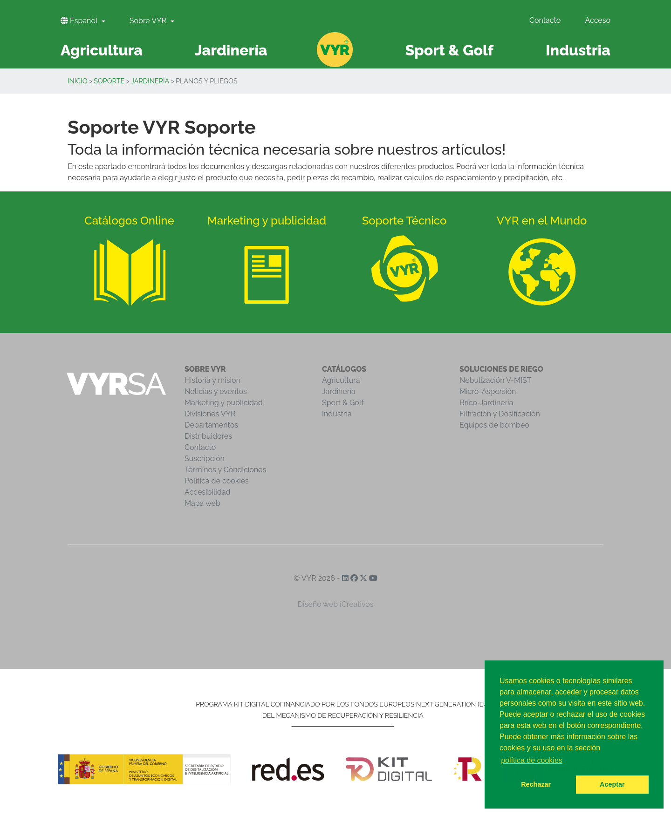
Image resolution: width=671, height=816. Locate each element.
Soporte (109, 81)
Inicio (78, 81)
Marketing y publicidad (224, 402)
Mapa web (202, 503)
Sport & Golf (343, 402)
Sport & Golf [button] (449, 50)
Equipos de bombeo (494, 425)
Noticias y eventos (216, 391)
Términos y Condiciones (225, 469)
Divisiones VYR (210, 413)
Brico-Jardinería (486, 402)
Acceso (597, 20)
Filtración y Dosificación (499, 413)
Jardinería (150, 81)
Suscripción (205, 458)
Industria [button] (578, 50)
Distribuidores (208, 436)
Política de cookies (217, 480)
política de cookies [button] (531, 760)
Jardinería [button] (231, 50)
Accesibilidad (207, 492)
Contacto (545, 20)
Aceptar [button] (612, 784)
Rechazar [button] (536, 784)
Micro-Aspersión (487, 391)
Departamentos (211, 425)
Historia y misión (212, 380)
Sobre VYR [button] (149, 20)
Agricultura (341, 380)
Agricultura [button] (102, 50)
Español (80, 20)
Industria (337, 413)
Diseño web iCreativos (336, 604)
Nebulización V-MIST (495, 380)
